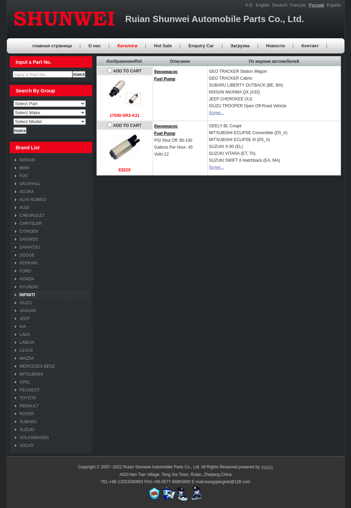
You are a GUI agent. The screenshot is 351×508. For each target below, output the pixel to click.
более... (216, 112)
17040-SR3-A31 (125, 115)
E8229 (124, 170)
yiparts (267, 467)
